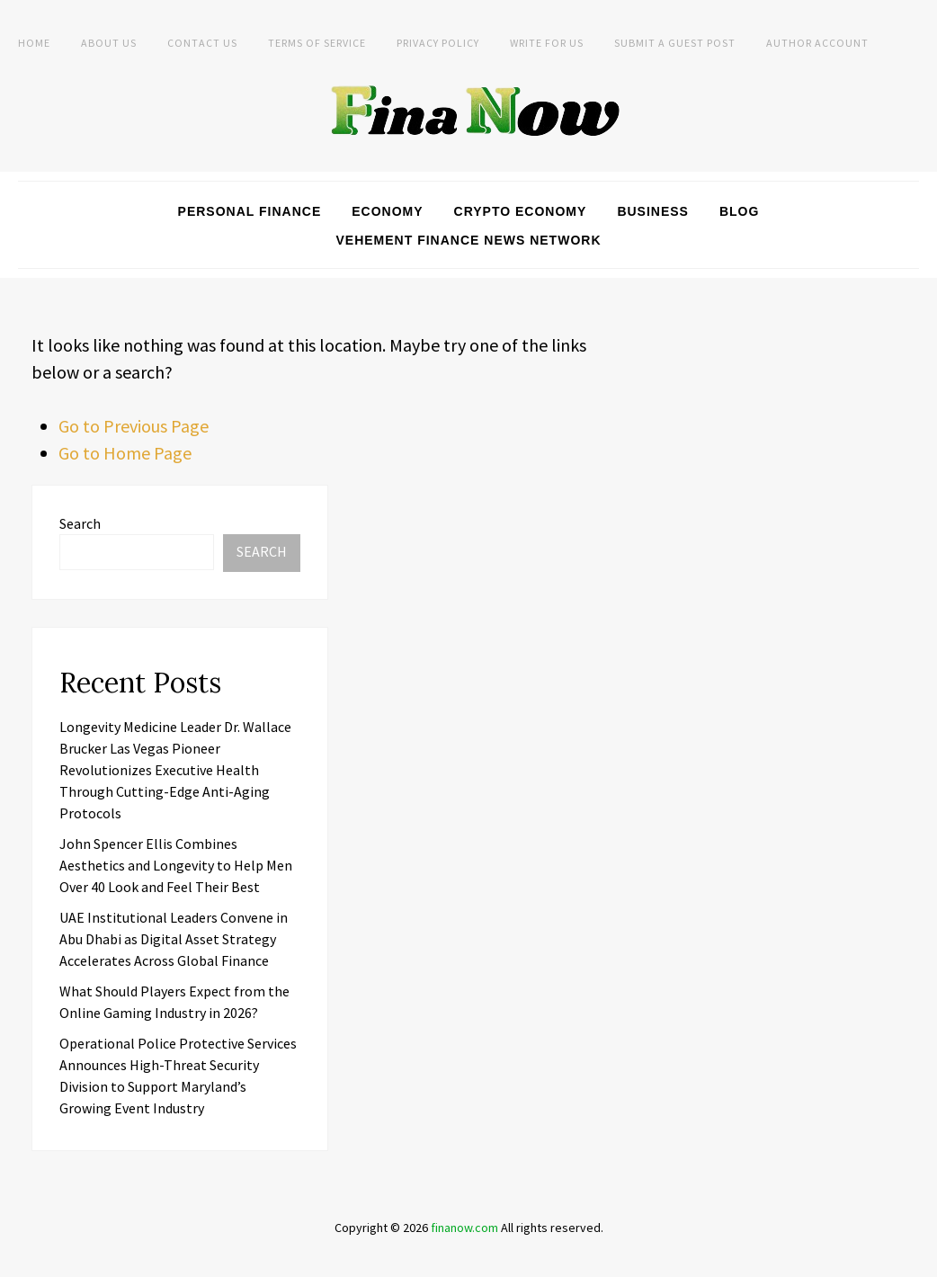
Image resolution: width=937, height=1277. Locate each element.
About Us (109, 42)
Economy (387, 211)
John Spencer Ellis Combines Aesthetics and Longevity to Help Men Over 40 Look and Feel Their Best (175, 865)
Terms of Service (317, 42)
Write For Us (547, 42)
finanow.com (464, 1227)
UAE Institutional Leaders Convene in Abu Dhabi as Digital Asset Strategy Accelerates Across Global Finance (173, 938)
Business (653, 211)
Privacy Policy (438, 42)
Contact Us (202, 42)
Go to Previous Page (133, 426)
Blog (739, 211)
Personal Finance (250, 211)
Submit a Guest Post (675, 42)
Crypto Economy (520, 211)
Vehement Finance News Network (469, 240)
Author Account (817, 42)
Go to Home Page (125, 453)
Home (34, 42)
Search (80, 523)
